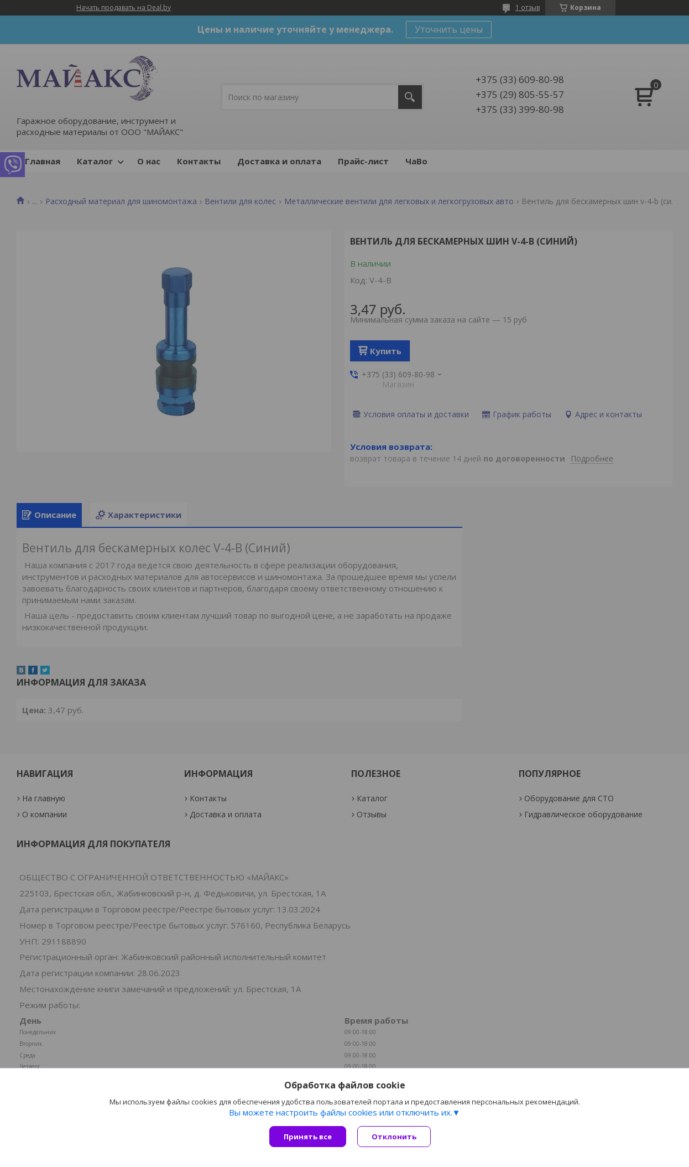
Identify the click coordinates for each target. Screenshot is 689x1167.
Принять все (308, 1137)
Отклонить (394, 1137)
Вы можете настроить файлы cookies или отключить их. (340, 1112)
